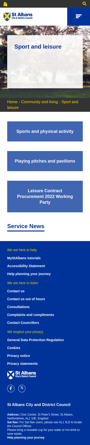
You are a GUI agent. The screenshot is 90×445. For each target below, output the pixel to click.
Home (12, 102)
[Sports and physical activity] (45, 131)
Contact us (15, 291)
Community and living (39, 102)
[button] (83, 4)
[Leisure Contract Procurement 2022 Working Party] (45, 196)
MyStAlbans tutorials (24, 258)
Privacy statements (22, 364)
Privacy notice (18, 356)
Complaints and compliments (30, 315)
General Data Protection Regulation (35, 340)
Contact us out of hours (26, 299)
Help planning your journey (29, 274)
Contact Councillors (23, 323)
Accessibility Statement (26, 266)
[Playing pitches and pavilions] (45, 161)
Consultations (18, 307)
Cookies (13, 348)
